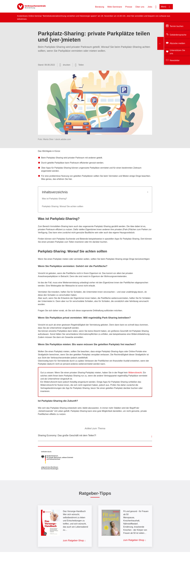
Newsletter (175, 60)
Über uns (139, 7)
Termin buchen (176, 26)
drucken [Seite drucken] (66, 65)
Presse (128, 7)
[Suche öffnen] (156, 6)
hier (133, 16)
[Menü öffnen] (166, 6)
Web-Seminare (114, 7)
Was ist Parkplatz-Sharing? (54, 199)
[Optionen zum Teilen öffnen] (79, 65)
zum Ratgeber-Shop (73, 540)
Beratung (99, 7)
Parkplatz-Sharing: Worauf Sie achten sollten (62, 206)
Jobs (150, 7)
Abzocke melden (177, 43)
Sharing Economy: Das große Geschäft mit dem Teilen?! (67, 435)
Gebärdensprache (178, 35)
